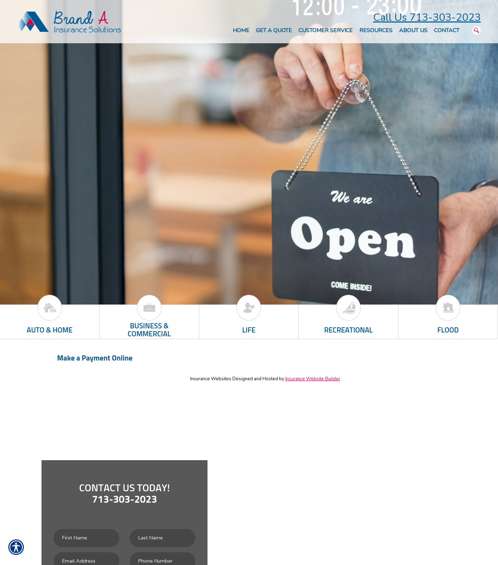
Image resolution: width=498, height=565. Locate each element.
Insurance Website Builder (312, 379)
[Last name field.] (162, 538)
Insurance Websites (210, 379)
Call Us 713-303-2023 (427, 17)
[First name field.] (86, 538)
